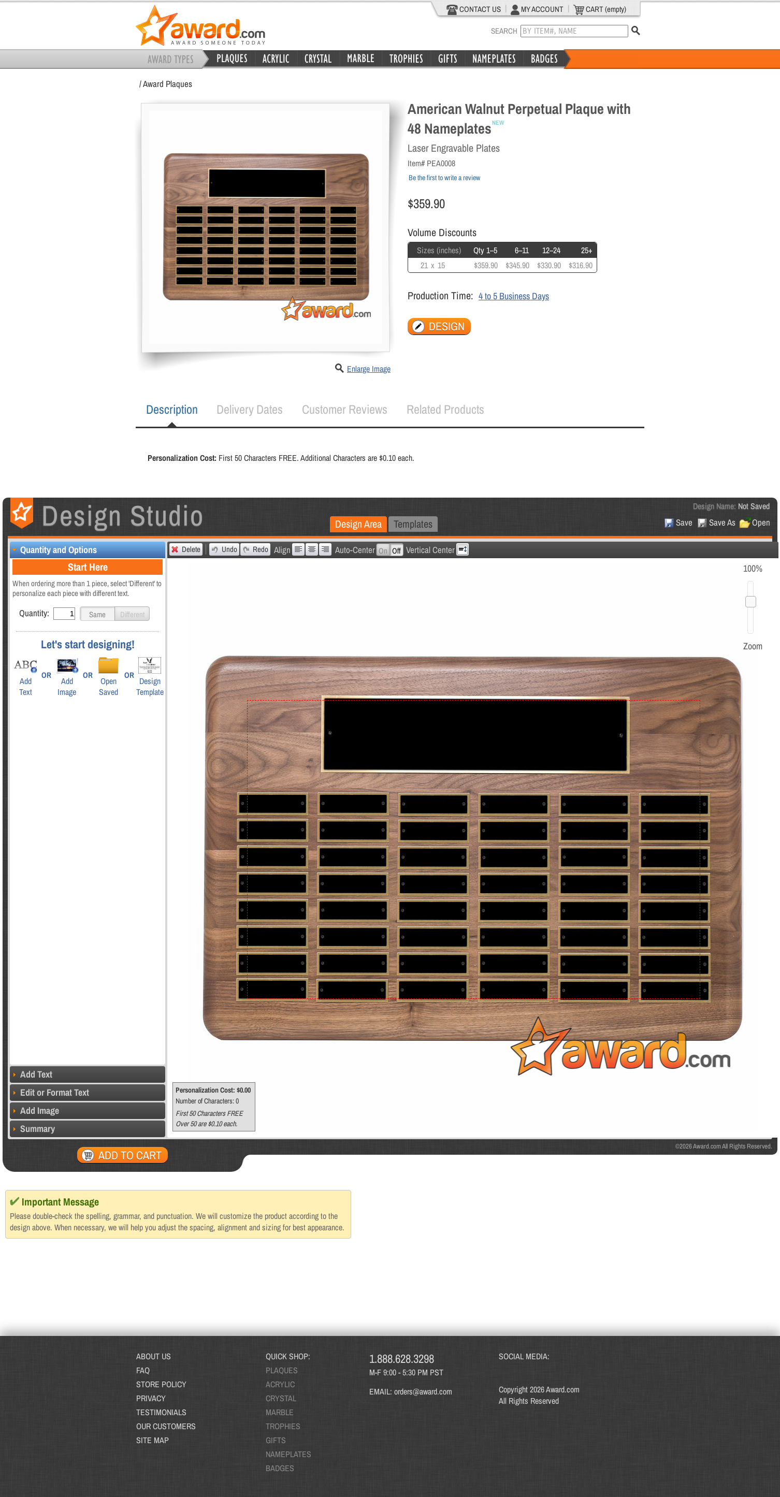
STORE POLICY (161, 1384)
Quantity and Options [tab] (53, 549)
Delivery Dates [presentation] (249, 409)
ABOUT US (153, 1356)
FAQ (143, 1370)
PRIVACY (151, 1398)
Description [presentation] (172, 409)
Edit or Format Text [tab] (49, 1092)
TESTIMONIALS (161, 1412)
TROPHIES (283, 1426)
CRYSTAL (281, 1398)
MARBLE (280, 1412)
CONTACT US (473, 9)
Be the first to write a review (444, 177)
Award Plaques (167, 84)
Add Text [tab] (31, 1074)
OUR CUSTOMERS (166, 1426)
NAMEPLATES (288, 1454)
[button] (97, 613)
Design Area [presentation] (358, 524)
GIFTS (276, 1440)
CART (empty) (599, 9)
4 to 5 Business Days (514, 295)
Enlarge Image (369, 368)
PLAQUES (282, 1370)
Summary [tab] (32, 1128)
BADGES (280, 1468)
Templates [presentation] (413, 524)
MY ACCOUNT (537, 9)
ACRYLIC (280, 1384)
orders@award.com (423, 1391)
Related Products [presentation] (445, 409)
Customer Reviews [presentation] (344, 409)
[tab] (172, 409)
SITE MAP (152, 1440)
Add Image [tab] (34, 1110)
